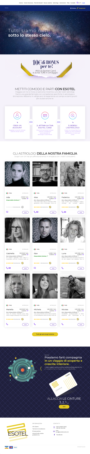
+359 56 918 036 (60, 428)
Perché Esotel (38, 3)
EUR (83, 3)
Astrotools (63, 3)
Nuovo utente (48, 3)
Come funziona (28, 3)
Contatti (72, 3)
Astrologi (55, 3)
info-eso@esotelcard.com (62, 431)
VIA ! (64, 407)
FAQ (68, 3)
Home (21, 3)
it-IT (79, 3)
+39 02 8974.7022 (61, 426)
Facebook (59, 434)
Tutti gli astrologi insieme (45, 334)
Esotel (12, 2)
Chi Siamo (35, 426)
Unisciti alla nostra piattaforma (37, 434)
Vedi (25, 212)
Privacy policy (36, 431)
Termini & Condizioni (38, 429)
